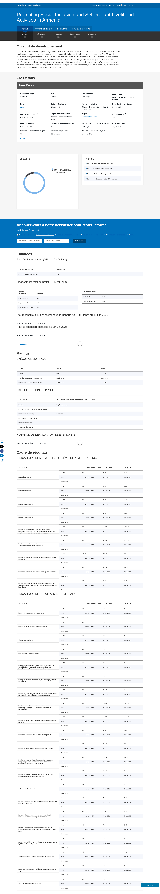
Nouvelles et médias (81, 29)
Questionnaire (149, 885)
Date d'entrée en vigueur (122, 104)
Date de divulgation (59, 104)
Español (118, 5)
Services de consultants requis (32, 131)
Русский (130, 5)
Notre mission (21, 5)
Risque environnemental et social (95, 123)
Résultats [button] (91, 36)
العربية (124, 5)
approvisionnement (43, 29)
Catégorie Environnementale (62, 123)
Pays (22, 104)
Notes (22, 138)
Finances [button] (58, 36)
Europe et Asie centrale (90, 117)
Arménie (23, 107)
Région (84, 114)
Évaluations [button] (75, 36)
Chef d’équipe (87, 93)
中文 (136, 5)
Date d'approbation (89, 104)
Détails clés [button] (41, 36)
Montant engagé (27, 123)
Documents (62, 29)
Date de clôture (118, 123)
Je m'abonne (79, 241)
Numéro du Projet (27, 93)
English (111, 5)
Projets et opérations (34, 5)
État (52, 93)
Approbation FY (119, 114)
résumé (25, 29)
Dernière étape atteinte (60, 131)
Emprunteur (117, 93)
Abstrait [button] (25, 36)
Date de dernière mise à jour (93, 131)
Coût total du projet (29, 114)
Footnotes (21, 344)
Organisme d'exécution (60, 114)
